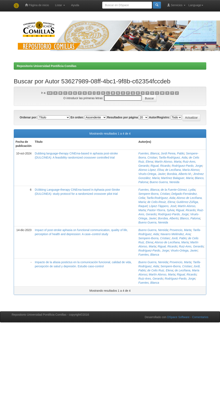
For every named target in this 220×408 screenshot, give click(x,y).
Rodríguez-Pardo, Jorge (187, 165)
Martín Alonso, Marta (168, 161)
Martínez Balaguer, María (177, 178)
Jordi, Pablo (179, 238)
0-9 (49, 93)
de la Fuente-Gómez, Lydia (178, 189)
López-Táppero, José (162, 206)
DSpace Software (178, 317)
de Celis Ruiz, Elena (160, 270)
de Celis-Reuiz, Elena (161, 202)
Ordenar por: (28, 117)
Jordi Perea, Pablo (172, 153)
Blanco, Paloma (190, 218)
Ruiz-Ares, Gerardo (191, 246)
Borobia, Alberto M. (179, 174)
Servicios (176, 5)
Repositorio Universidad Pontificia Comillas (46, 66)
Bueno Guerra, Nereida (164, 182)
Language (195, 5)
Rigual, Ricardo (160, 165)
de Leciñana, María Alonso (182, 169)
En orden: (77, 117)
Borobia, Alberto (168, 218)
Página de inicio (37, 5)
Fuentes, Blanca (148, 153)
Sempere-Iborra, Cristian (154, 193)
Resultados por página (122, 117)
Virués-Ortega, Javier (152, 174)
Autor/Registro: (159, 117)
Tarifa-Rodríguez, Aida (173, 157)
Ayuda (75, 5)
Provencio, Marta (180, 230)
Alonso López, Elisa (151, 169)
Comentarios (200, 317)
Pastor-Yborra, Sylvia (160, 210)
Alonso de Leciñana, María (171, 242)
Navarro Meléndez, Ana (175, 234)
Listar (60, 5)
